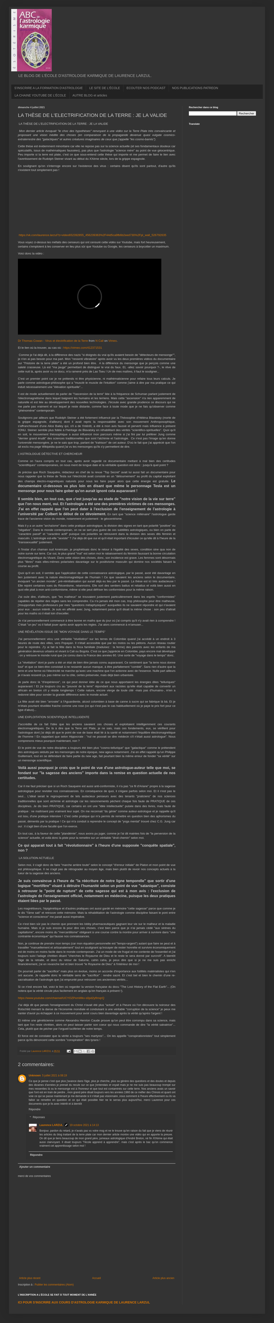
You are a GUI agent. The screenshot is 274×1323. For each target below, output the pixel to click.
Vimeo (112, 340)
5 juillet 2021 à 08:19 (54, 1075)
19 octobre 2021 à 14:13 (84, 1125)
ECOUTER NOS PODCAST (146, 88)
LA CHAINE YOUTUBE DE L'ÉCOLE (40, 95)
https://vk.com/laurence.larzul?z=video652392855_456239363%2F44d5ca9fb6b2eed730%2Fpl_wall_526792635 (92, 235)
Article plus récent (29, 1278)
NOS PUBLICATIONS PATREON (195, 88)
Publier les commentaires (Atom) (54, 1284)
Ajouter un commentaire (34, 1166)
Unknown (35, 1075)
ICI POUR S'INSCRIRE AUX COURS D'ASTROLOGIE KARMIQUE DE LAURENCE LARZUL (84, 1302)
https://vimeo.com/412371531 (82, 347)
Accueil (96, 1278)
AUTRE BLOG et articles (90, 95)
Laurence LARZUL (51, 1125)
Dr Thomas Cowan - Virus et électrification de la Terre (53, 340)
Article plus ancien (163, 1278)
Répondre (35, 1109)
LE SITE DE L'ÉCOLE (104, 88)
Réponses (39, 1117)
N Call (99, 340)
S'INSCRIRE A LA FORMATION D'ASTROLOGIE (48, 88)
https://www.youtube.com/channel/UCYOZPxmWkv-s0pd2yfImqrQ (61, 998)
